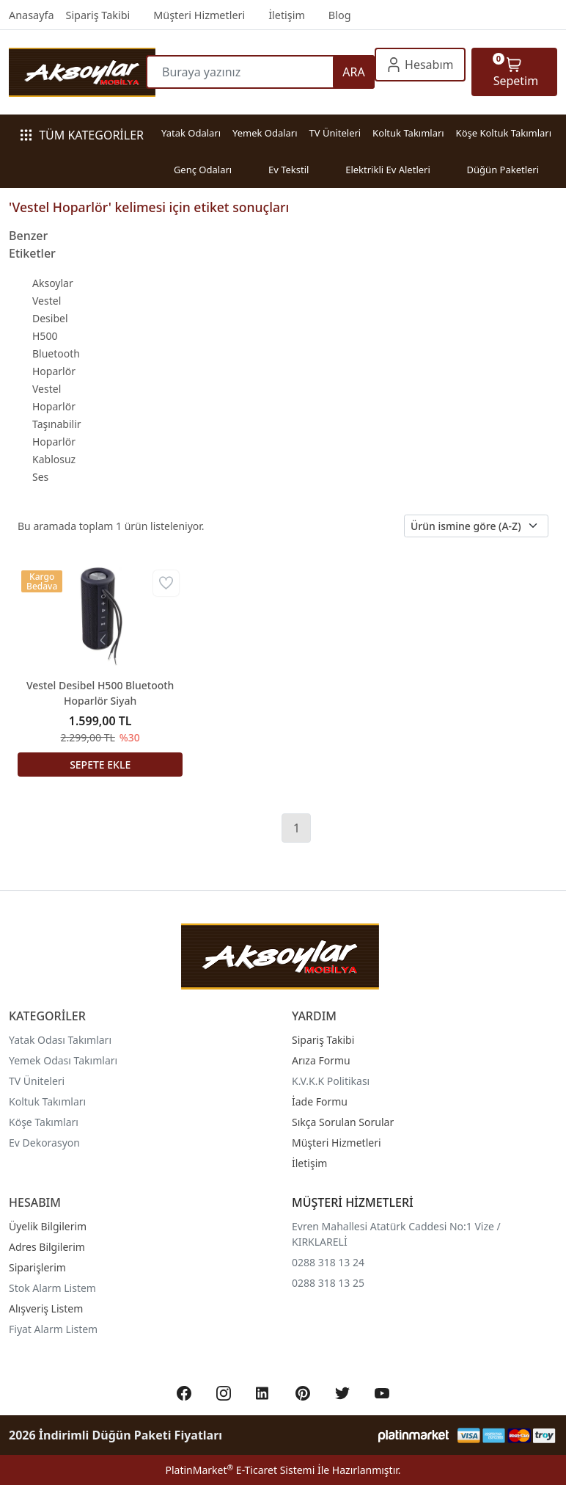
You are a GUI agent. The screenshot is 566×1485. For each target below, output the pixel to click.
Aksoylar (52, 283)
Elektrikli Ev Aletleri (387, 169)
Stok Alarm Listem (52, 1288)
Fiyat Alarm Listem (53, 1329)
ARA (353, 72)
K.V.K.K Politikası (331, 1081)
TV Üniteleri (335, 132)
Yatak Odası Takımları (60, 1040)
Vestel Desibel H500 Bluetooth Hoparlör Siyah (100, 693)
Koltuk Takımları (408, 132)
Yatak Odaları (191, 132)
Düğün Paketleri (503, 169)
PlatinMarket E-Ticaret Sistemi (240, 1470)
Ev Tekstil (288, 169)
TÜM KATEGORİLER (82, 135)
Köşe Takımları (43, 1122)
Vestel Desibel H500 (50, 318)
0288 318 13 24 (328, 1262)
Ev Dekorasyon (44, 1143)
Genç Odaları (203, 169)
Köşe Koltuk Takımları (503, 132)
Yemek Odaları (265, 132)
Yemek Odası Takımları (63, 1060)
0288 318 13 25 (328, 1283)
